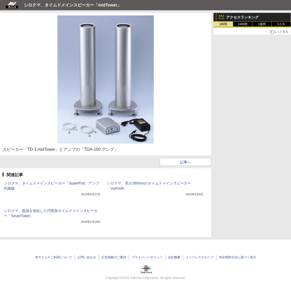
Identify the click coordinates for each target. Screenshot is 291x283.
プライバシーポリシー (147, 257)
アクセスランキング (242, 17)
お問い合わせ (87, 257)
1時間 (223, 24)
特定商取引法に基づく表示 (237, 257)
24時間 (242, 24)
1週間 (262, 24)
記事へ (185, 162)
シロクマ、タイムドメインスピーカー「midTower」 (72, 5)
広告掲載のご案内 (113, 257)
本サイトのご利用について (53, 257)
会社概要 (174, 257)
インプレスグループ (199, 257)
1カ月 (281, 24)
